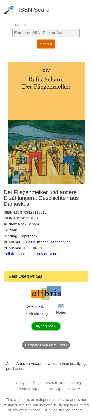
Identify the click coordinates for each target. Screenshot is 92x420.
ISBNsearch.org (68, 383)
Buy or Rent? (47, 254)
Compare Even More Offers (46, 345)
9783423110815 (33, 212)
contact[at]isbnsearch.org (39, 389)
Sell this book (15, 254)
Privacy (74, 389)
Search (46, 44)
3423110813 (30, 218)
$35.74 (35, 306)
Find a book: (22, 25)
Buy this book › (46, 326)
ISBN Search (35, 9)
